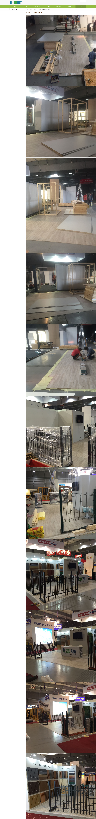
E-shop (81, 6)
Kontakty (70, 6)
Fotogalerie (48, 6)
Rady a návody (59, 6)
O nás (26, 6)
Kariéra (83, 0)
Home (15, 6)
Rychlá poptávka (37, 6)
